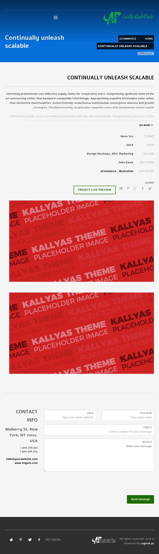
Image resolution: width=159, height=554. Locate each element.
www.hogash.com (26, 463)
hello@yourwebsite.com (22, 459)
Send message (140, 499)
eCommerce (127, 39)
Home (149, 39)
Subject (147, 427)
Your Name (146, 413)
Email (90, 413)
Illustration (126, 171)
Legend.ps (147, 543)
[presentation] (122, 483)
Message (147, 442)
